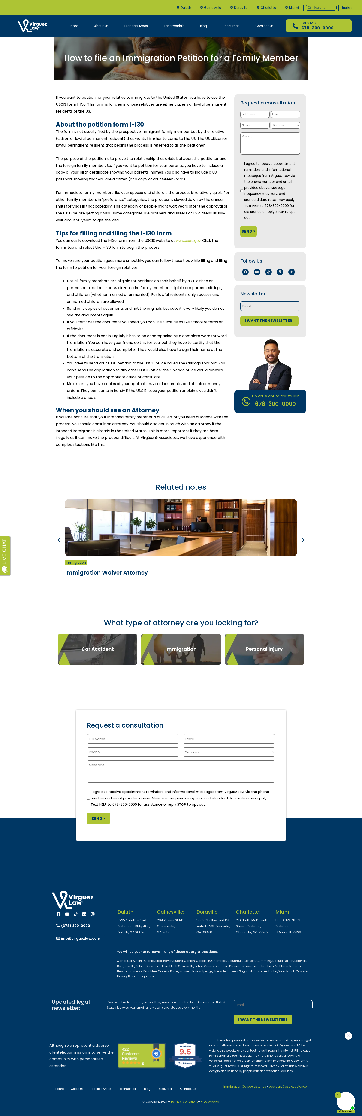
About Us (101, 26)
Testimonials (174, 26)
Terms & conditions (184, 1102)
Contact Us (264, 26)
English (347, 7)
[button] (59, 540)
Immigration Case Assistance (244, 1086)
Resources (231, 26)
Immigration (76, 562)
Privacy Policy (210, 1102)
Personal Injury (264, 649)
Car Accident (97, 649)
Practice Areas (136, 26)
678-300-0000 (318, 28)
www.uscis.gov (189, 240)
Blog (203, 26)
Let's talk (309, 23)
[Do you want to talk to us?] (248, 401)
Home (73, 26)
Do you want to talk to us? (275, 396)
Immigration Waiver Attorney (106, 572)
